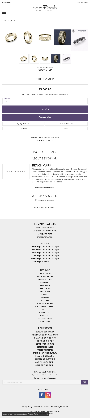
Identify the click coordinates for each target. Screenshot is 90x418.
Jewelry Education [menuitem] (45, 332)
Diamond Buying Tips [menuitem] (45, 338)
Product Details (45, 152)
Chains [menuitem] (45, 294)
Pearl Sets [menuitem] (45, 321)
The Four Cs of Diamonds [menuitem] (45, 335)
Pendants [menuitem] (45, 285)
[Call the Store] (45, 233)
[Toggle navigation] (4, 12)
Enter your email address (45, 378)
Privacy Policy (27, 407)
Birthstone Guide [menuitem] (45, 344)
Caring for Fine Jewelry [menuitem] (45, 353)
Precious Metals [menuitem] (45, 350)
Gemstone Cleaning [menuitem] (45, 359)
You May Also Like (45, 196)
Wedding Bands (9, 21)
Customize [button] (45, 117)
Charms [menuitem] (45, 297)
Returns (66, 128)
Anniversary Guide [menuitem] (45, 362)
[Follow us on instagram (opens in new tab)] (48, 395)
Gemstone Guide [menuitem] (45, 347)
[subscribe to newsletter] (84, 382)
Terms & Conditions (41, 407)
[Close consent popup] (47, 414)
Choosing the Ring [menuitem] (45, 341)
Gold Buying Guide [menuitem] (45, 365)
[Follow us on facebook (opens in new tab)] (42, 395)
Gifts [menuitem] (45, 309)
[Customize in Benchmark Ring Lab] (79, 40)
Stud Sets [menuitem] (45, 315)
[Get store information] (45, 237)
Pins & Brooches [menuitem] (45, 303)
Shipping (24, 128)
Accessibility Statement (59, 407)
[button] (6, 3)
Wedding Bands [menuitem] (45, 276)
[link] (82, 3)
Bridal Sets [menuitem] (45, 312)
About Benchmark (45, 158)
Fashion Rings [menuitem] (45, 279)
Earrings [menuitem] (45, 282)
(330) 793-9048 (45, 70)
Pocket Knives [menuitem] (45, 318)
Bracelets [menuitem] (45, 291)
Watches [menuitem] (45, 300)
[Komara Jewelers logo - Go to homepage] (45, 8)
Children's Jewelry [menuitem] (45, 306)
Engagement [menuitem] (45, 273)
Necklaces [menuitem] (45, 288)
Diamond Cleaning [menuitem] (45, 356)
